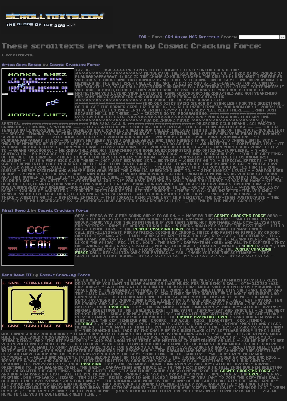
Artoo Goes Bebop (21, 64)
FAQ (143, 36)
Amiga (181, 36)
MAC (193, 36)
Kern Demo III (17, 275)
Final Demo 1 (16, 210)
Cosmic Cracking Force (75, 64)
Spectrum (209, 36)
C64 (169, 36)
